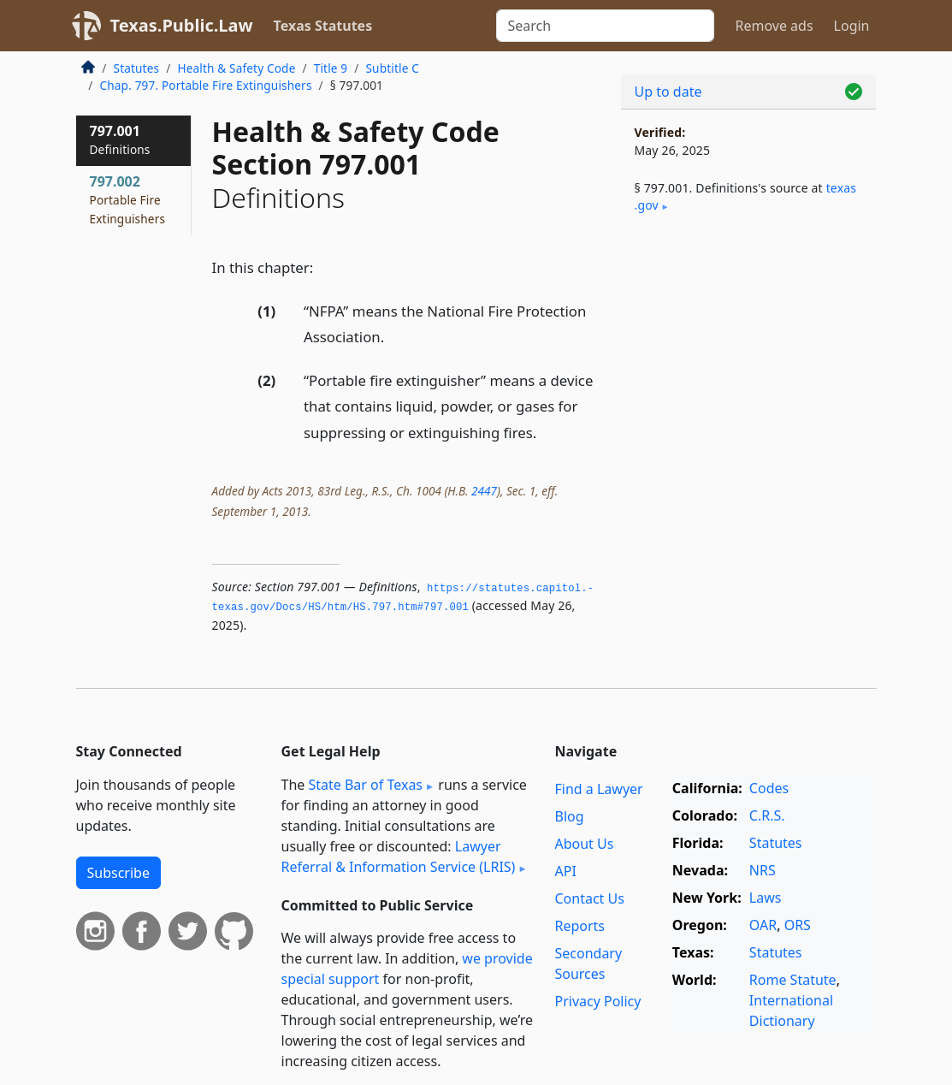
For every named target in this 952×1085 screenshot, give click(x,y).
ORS (797, 925)
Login (852, 25)
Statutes (137, 68)
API (565, 871)
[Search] (605, 25)
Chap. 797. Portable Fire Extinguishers (206, 85)
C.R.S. (767, 815)
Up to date (668, 91)
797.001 (120, 139)
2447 (484, 491)
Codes (769, 788)
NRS (762, 870)
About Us (583, 843)
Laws (765, 897)
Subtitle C (391, 68)
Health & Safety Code (236, 68)
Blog (568, 816)
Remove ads (774, 25)
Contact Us (589, 898)
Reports (579, 925)
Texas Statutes (323, 25)
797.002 (128, 199)
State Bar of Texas (365, 784)
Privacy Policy (597, 1001)
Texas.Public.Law (181, 25)
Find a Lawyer (598, 789)
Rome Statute (793, 979)
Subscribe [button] (118, 872)
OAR (763, 925)
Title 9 (331, 68)
